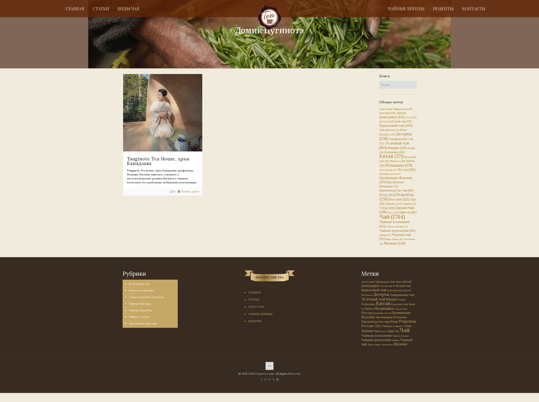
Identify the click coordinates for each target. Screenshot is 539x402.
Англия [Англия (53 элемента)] (387, 113)
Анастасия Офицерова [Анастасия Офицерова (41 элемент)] (395, 109)
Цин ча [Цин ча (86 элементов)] (408, 212)
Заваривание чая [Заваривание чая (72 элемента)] (402, 295)
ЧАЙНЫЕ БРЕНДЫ (260, 314)
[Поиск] (398, 85)
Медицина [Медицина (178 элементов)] (398, 165)
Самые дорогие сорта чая (146, 297)
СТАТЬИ (253, 299)
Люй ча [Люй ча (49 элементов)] (397, 161)
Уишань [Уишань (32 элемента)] (409, 203)
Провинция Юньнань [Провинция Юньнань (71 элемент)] (391, 317)
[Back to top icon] (269, 366)
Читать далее (190, 191)
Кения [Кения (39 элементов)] (401, 299)
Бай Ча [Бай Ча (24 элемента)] (384, 121)
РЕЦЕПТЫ (255, 321)
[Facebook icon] (261, 379)
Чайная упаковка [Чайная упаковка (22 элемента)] (397, 226)
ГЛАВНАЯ (254, 292)
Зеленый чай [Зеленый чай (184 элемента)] (394, 145)
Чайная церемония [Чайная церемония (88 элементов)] (397, 230)
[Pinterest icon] (265, 379)
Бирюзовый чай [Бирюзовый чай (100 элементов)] (396, 125)
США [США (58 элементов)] (377, 326)
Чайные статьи (139, 317)
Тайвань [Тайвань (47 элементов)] (393, 203)
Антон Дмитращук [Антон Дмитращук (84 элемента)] (392, 115)
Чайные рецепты (140, 310)
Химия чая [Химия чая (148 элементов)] (396, 209)
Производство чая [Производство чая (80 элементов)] (396, 190)
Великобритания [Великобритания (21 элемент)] (389, 130)
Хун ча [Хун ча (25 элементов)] (393, 212)
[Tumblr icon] (273, 379)
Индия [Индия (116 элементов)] (397, 148)
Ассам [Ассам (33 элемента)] (411, 117)
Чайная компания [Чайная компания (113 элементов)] (376, 335)
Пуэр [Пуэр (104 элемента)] (387, 195)
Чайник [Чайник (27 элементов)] (385, 235)
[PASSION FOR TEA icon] (277, 379)
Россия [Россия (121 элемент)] (399, 199)
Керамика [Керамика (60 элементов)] (394, 152)
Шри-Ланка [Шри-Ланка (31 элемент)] (394, 239)
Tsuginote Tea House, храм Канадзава (158, 161)
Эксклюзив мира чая (143, 323)
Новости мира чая (141, 290)
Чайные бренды (140, 303)
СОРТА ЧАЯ (256, 307)
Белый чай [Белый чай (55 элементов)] (401, 121)
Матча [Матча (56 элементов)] (369, 308)
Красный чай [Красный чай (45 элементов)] (399, 304)
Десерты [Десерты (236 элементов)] (381, 294)
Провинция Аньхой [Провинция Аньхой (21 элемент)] (390, 174)
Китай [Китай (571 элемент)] (391, 156)
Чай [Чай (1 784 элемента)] (392, 216)
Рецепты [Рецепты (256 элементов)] (396, 197)
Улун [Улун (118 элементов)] (387, 208)
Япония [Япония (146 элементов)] (395, 243)
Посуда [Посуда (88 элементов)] (406, 169)
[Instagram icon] (269, 379)
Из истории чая (139, 283)
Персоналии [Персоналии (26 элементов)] (388, 169)
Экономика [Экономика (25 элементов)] (387, 344)
